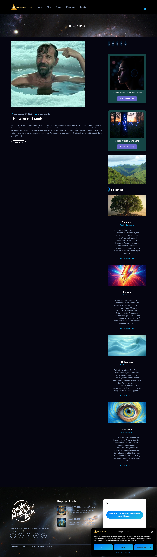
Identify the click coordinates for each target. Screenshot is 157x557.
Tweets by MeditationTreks (124, 515)
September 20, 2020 (23, 114)
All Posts (81, 26)
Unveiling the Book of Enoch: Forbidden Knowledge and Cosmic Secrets (81, 511)
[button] (152, 531)
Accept (103, 547)
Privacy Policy (127, 552)
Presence (127, 222)
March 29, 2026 (75, 507)
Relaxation (127, 362)
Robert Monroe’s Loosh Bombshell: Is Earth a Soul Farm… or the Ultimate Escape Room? (83, 523)
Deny (123, 547)
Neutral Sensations (127, 365)
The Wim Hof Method (29, 119)
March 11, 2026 (75, 519)
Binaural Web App (127, 147)
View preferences (144, 547)
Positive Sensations (127, 225)
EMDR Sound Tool (127, 98)
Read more (18, 143)
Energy (127, 292)
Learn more (125, 259)
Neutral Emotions (127, 432)
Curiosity (127, 429)
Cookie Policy (118, 552)
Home (72, 26)
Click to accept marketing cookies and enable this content (124, 514)
